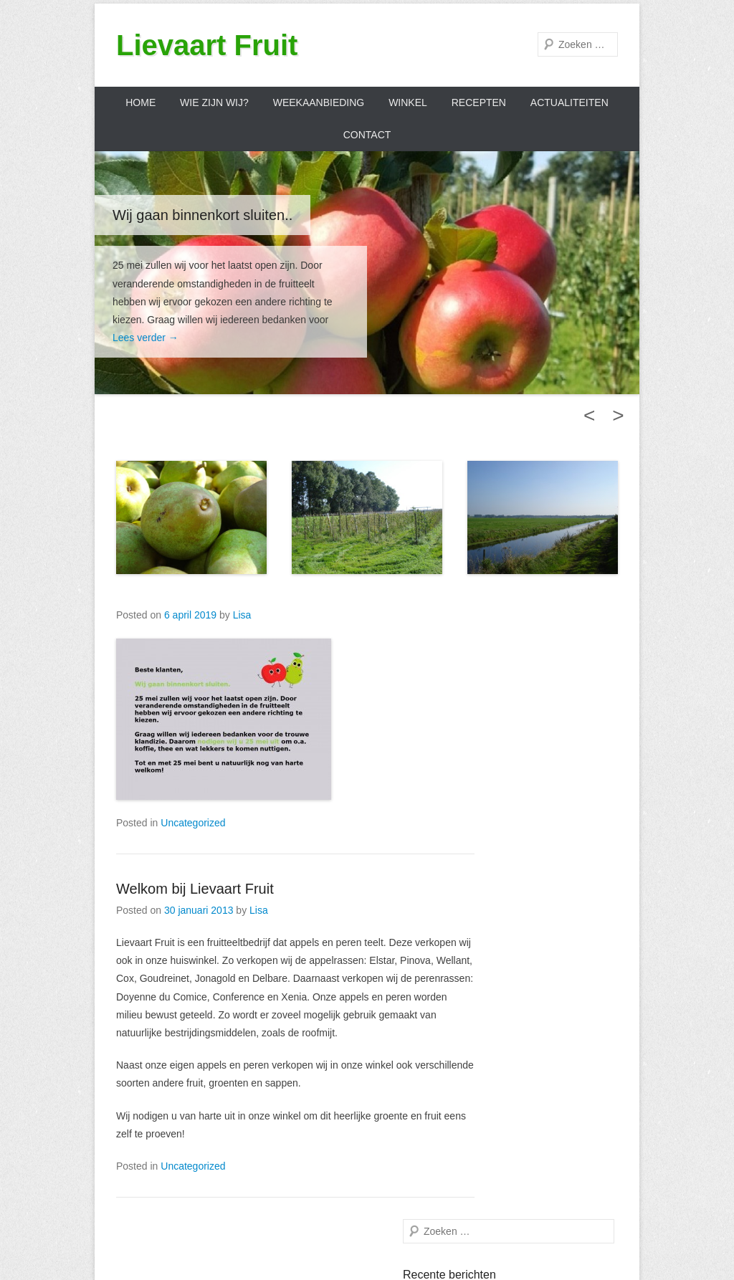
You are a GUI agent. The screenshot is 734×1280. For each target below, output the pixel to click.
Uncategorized (193, 822)
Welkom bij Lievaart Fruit (195, 889)
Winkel (408, 102)
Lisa (242, 615)
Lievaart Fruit (206, 45)
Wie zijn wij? (214, 102)
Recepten (479, 102)
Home (140, 102)
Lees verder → (145, 337)
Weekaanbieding (319, 102)
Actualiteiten (569, 102)
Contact (367, 134)
